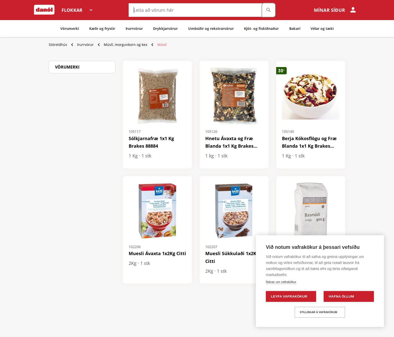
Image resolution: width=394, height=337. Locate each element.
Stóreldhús (58, 44)
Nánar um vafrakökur (281, 282)
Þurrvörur (85, 44)
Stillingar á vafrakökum (318, 312)
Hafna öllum (341, 296)
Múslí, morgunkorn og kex (125, 44)
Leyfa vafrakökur (289, 296)
